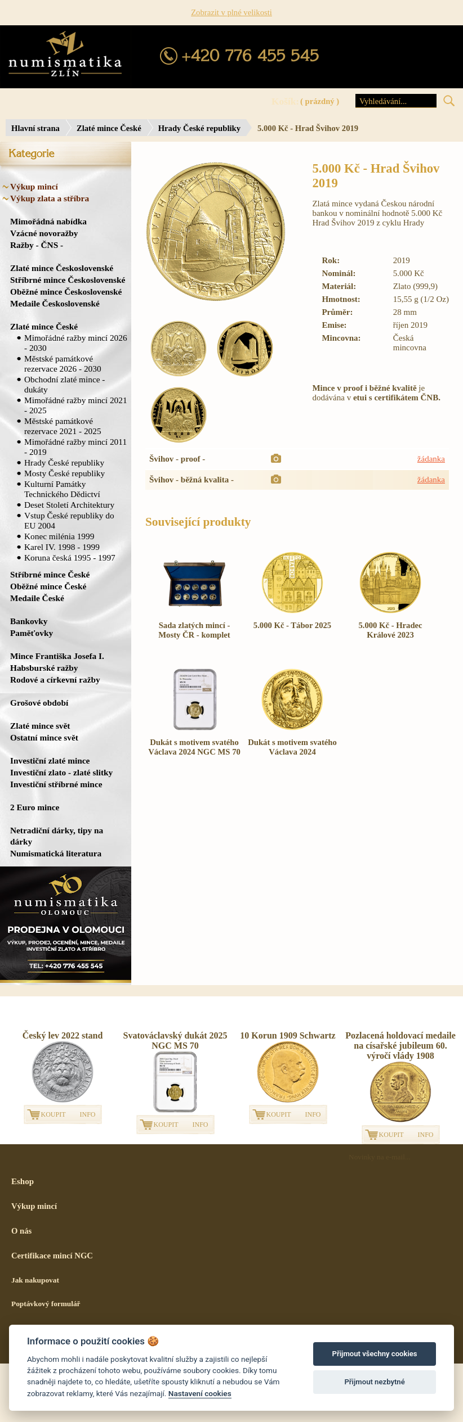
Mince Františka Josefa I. (57, 656)
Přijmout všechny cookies (374, 1353)
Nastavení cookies (200, 1393)
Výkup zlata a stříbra (49, 198)
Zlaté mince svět (40, 725)
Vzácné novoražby (44, 233)
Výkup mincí (34, 186)
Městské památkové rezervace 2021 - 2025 (62, 426)
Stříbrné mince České (50, 574)
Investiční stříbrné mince (56, 784)
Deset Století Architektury (69, 504)
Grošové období (39, 702)
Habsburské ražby (44, 667)
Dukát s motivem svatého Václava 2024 (292, 747)
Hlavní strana (35, 128)
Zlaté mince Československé (61, 268)
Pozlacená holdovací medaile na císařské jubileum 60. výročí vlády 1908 (400, 1045)
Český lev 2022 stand (63, 1035)
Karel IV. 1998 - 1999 (62, 547)
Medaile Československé (55, 303)
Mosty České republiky (64, 473)
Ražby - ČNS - (36, 245)
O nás (21, 1230)
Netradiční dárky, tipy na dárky (56, 835)
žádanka (431, 458)
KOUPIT (53, 1114)
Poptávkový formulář (46, 1303)
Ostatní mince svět (44, 737)
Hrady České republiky (199, 128)
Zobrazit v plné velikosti (231, 12)
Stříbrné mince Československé (67, 280)
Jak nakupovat (35, 1280)
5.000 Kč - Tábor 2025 (292, 625)
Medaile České (37, 598)
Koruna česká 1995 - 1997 (69, 557)
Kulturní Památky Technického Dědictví (62, 489)
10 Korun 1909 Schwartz (287, 1035)
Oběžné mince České (48, 586)
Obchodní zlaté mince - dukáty (64, 384)
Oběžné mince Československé (66, 291)
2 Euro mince (34, 807)
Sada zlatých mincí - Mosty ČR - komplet (194, 630)
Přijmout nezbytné (374, 1382)
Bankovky (28, 621)
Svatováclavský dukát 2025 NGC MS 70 (175, 1040)
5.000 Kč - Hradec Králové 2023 (390, 630)
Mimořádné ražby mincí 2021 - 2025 (75, 405)
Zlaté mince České (109, 128)
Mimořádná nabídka (48, 221)
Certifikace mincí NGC (52, 1255)
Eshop (22, 1181)
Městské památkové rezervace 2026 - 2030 (62, 363)
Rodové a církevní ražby (55, 679)
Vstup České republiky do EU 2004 (69, 520)
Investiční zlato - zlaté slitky (61, 772)
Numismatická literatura (55, 853)
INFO (88, 1114)
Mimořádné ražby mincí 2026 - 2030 (75, 343)
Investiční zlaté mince (50, 760)
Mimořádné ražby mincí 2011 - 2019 (75, 447)
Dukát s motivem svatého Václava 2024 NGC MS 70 (194, 747)
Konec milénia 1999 (59, 536)
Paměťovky (31, 633)
